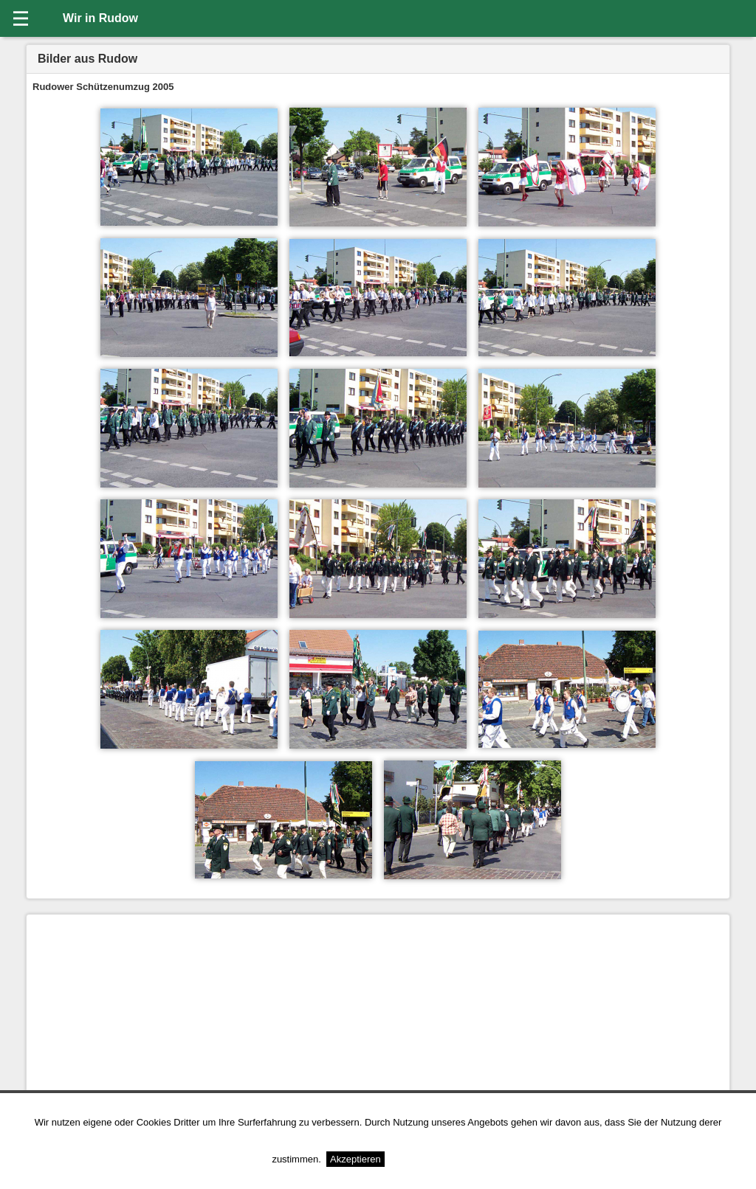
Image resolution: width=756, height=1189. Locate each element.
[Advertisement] (378, 1024)
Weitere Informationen (437, 1159)
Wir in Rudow (100, 18)
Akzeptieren (355, 1159)
